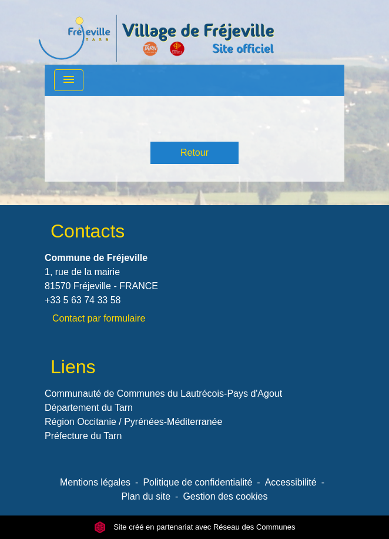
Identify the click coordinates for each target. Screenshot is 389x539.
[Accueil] (156, 32)
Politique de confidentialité (197, 482)
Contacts (88, 231)
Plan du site (145, 496)
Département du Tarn (89, 408)
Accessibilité (291, 482)
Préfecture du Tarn (83, 436)
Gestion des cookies (225, 496)
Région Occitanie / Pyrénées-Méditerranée (133, 422)
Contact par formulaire (98, 318)
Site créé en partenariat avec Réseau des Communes (195, 527)
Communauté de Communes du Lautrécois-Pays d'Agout (163, 394)
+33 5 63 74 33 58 (82, 300)
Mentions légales (95, 482)
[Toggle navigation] (68, 80)
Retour (194, 153)
